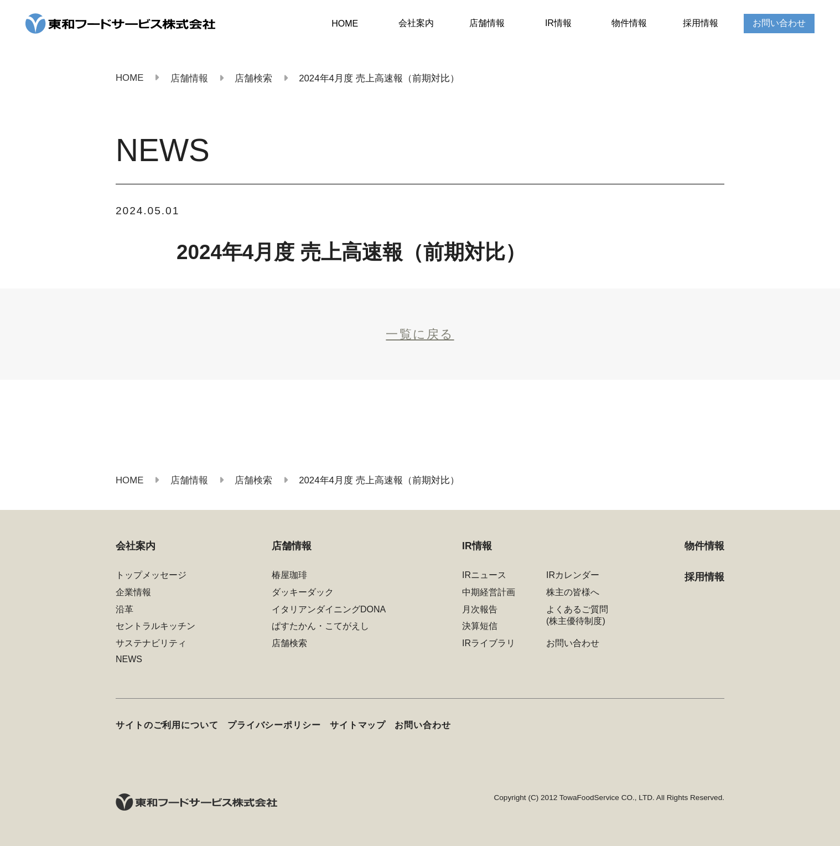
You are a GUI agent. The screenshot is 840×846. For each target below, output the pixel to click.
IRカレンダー (572, 575)
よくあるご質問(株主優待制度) (577, 615)
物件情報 (629, 23)
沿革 (124, 609)
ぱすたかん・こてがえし (320, 626)
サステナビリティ (151, 643)
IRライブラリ (488, 643)
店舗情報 (487, 23)
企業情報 (133, 592)
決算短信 (479, 626)
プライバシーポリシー (274, 725)
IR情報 (558, 23)
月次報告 (479, 609)
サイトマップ (358, 725)
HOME (344, 23)
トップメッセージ (151, 575)
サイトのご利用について (167, 725)
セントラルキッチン (155, 626)
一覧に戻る (420, 334)
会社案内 (416, 23)
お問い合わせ (779, 23)
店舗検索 (289, 643)
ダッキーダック (303, 592)
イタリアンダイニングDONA (329, 609)
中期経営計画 (488, 592)
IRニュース (484, 575)
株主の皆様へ (572, 592)
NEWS (129, 659)
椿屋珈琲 (289, 575)
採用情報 (700, 23)
